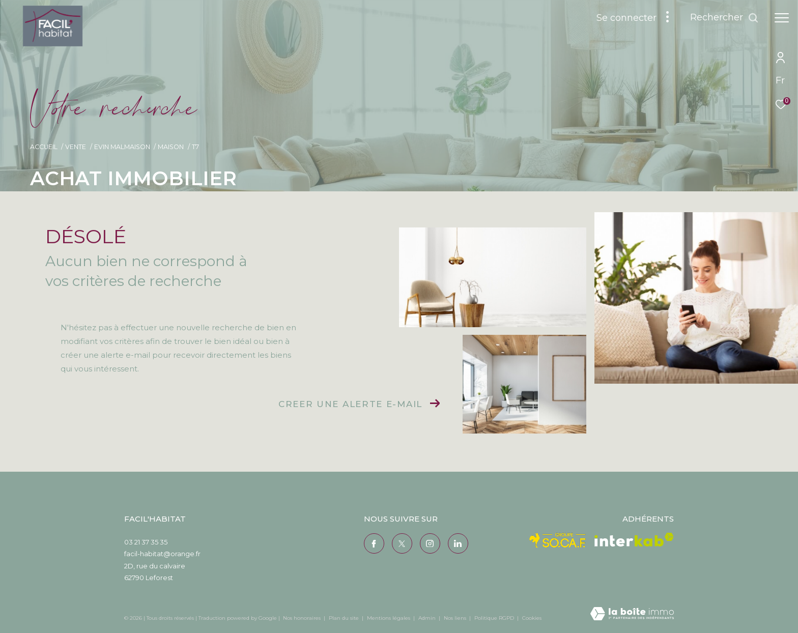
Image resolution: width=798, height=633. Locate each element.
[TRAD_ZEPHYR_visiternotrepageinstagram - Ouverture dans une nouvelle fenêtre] (430, 543)
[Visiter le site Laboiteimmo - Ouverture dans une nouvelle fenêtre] (632, 614)
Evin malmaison (122, 147)
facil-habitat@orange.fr (162, 554)
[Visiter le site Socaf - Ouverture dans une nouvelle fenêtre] (558, 540)
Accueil (44, 147)
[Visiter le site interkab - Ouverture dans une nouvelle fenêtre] (634, 539)
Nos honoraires (302, 618)
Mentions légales (389, 618)
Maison (171, 147)
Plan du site (344, 618)
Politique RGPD (494, 618)
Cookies (532, 618)
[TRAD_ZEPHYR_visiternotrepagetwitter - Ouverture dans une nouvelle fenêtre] (402, 543)
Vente (75, 147)
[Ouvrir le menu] (781, 18)
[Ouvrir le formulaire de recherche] (724, 17)
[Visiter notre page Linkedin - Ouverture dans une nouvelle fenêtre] (458, 543)
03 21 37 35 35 (145, 542)
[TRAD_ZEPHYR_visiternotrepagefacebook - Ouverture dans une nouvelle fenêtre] (374, 543)
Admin (427, 618)
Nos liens (456, 618)
